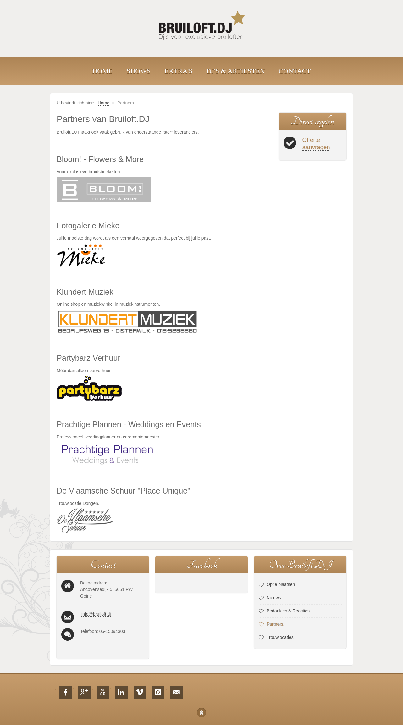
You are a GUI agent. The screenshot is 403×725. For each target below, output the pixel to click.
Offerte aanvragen (316, 143)
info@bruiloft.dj (96, 613)
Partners (275, 624)
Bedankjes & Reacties (288, 610)
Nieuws (274, 597)
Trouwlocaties (280, 637)
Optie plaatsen (281, 584)
